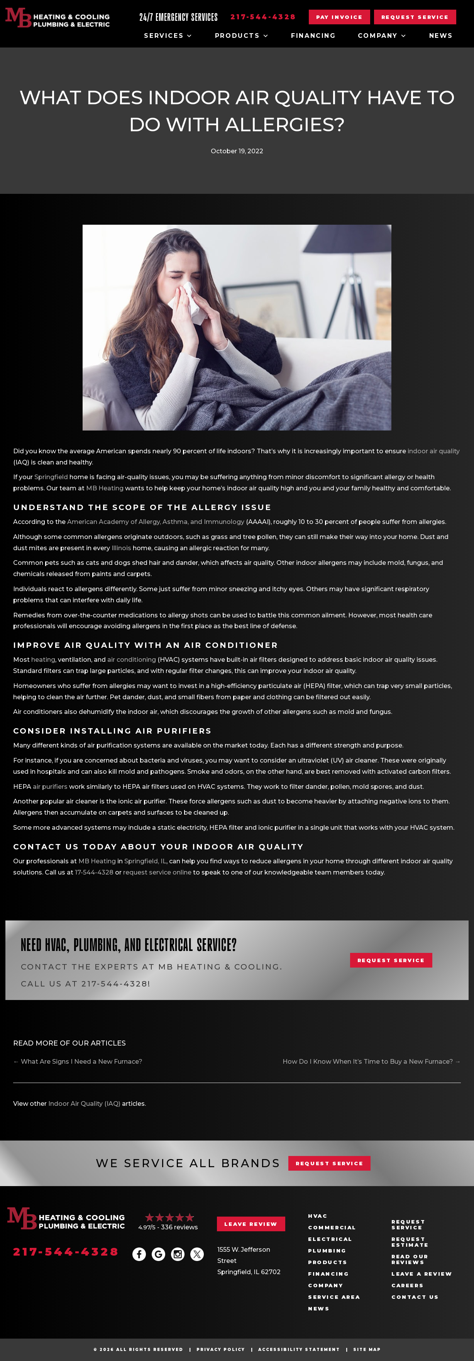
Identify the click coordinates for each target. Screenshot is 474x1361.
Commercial (332, 1227)
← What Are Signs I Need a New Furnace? (77, 1061)
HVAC (317, 1216)
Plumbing (327, 1251)
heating (43, 659)
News (441, 35)
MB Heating (105, 488)
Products (242, 36)
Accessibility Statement (299, 1349)
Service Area (334, 1297)
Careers (407, 1285)
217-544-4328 (263, 17)
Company (383, 36)
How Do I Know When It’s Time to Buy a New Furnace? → (372, 1061)
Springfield (51, 477)
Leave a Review (421, 1274)
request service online (157, 872)
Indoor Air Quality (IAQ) (84, 1103)
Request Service (408, 1224)
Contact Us (415, 1297)
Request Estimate (410, 1242)
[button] (415, 17)
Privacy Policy (220, 1349)
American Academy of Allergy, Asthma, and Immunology (155, 521)
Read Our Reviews (409, 1259)
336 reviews (179, 1227)
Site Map (367, 1349)
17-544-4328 (94, 872)
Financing (313, 35)
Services (168, 36)
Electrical (330, 1239)
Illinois (121, 548)
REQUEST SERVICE (329, 1163)
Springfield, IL (145, 861)
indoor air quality (434, 451)
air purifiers (51, 786)
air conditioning (132, 659)
